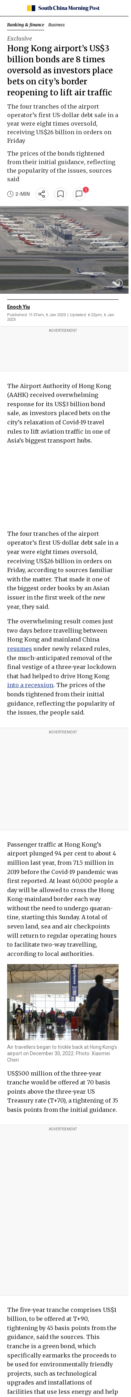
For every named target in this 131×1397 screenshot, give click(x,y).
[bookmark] (60, 194)
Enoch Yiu (18, 307)
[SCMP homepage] (63, 8)
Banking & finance (25, 24)
